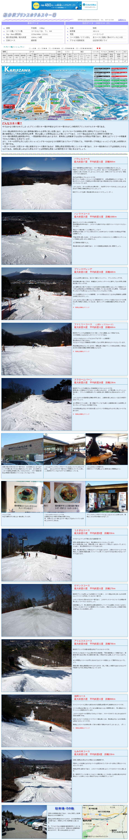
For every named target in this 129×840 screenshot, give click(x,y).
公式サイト (122, 20)
